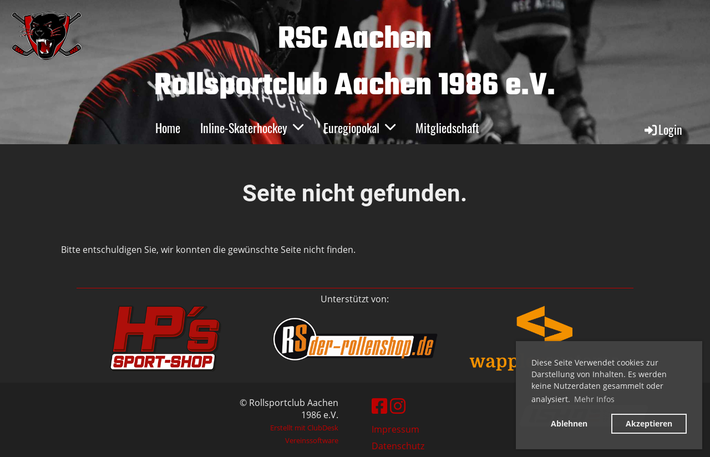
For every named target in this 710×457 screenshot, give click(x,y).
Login (662, 129)
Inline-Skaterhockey (251, 127)
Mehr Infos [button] (594, 399)
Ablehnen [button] (569, 423)
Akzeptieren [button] (649, 423)
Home (167, 127)
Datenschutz (398, 446)
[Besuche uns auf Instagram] (397, 406)
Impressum (395, 429)
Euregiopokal (359, 127)
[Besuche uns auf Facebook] (379, 406)
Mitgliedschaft (447, 127)
